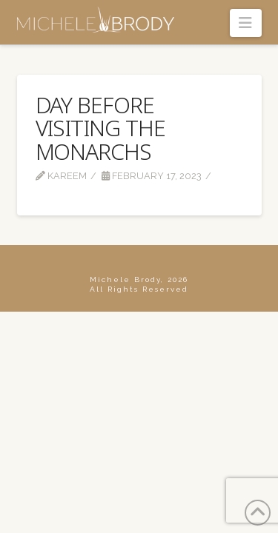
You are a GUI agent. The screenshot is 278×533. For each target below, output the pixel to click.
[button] (246, 23)
